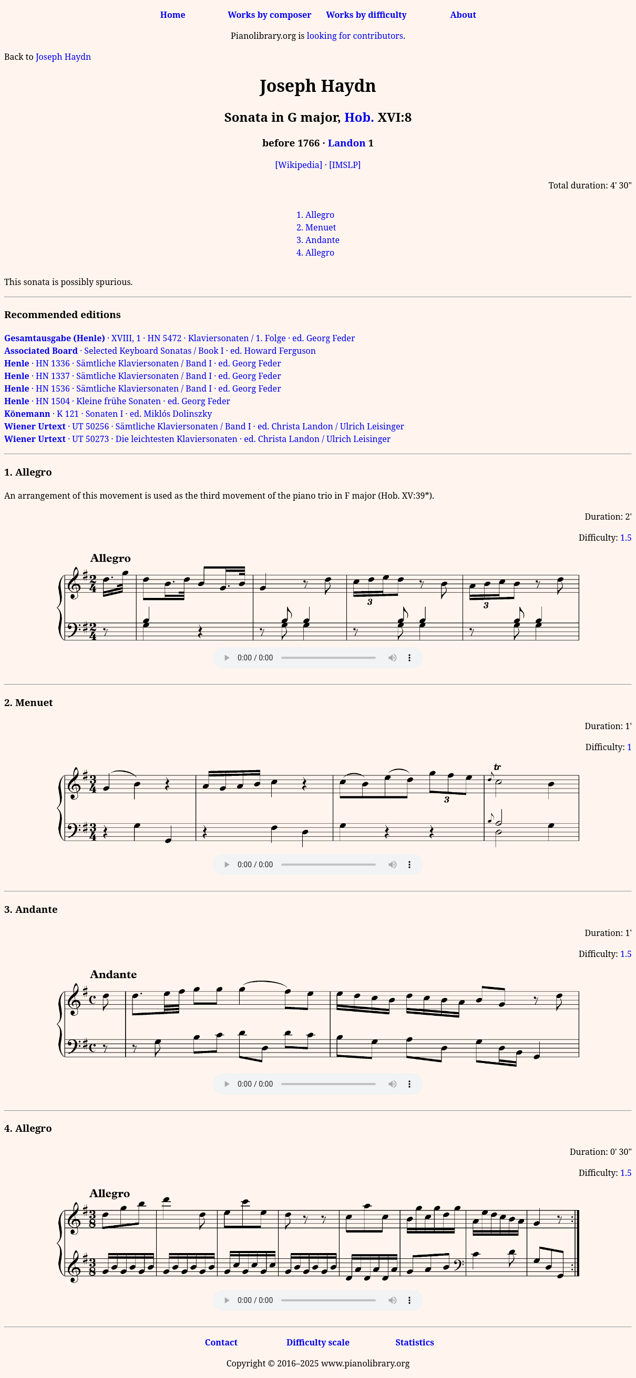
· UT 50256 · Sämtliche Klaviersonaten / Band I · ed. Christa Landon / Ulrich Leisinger (204, 426)
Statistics (414, 1342)
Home (173, 14)
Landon (347, 142)
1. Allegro (315, 214)
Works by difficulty (366, 14)
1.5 (626, 537)
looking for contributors (355, 35)
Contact (221, 1342)
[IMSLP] (345, 165)
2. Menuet (316, 227)
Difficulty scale (318, 1342)
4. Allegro (315, 252)
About (463, 14)
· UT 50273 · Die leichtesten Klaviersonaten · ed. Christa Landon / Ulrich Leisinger (197, 439)
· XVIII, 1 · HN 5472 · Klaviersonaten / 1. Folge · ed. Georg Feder (179, 338)
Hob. (359, 116)
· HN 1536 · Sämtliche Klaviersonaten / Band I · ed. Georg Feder (142, 388)
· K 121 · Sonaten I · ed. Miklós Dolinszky (108, 413)
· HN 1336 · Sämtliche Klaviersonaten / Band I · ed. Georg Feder (142, 363)
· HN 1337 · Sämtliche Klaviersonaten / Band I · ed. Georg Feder (142, 376)
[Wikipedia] (298, 165)
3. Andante (318, 240)
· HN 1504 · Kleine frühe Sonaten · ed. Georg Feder (117, 401)
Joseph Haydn (63, 56)
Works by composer (269, 14)
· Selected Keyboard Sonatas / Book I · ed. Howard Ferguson (160, 350)
